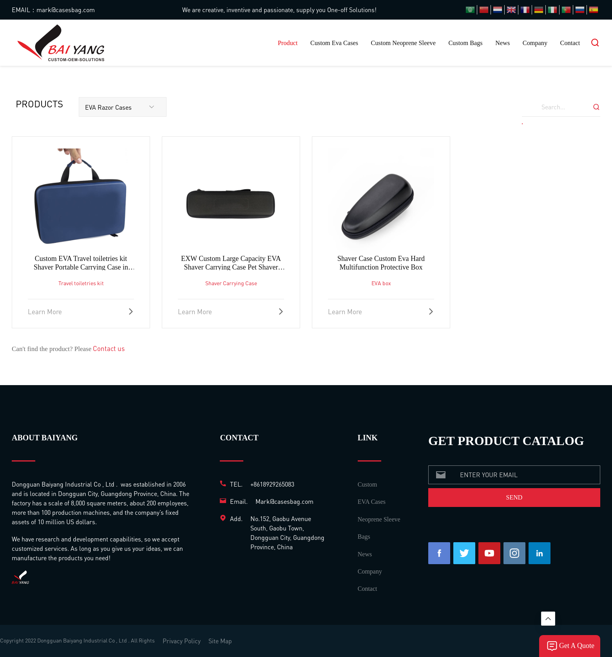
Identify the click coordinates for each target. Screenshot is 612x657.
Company (535, 43)
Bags (364, 536)
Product (288, 43)
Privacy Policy (182, 641)
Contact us (109, 348)
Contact (570, 43)
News (502, 43)
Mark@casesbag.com (284, 501)
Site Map (220, 641)
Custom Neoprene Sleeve (403, 43)
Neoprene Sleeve (379, 519)
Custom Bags (465, 43)
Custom (367, 484)
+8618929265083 (272, 484)
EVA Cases (372, 501)
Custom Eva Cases (334, 43)
